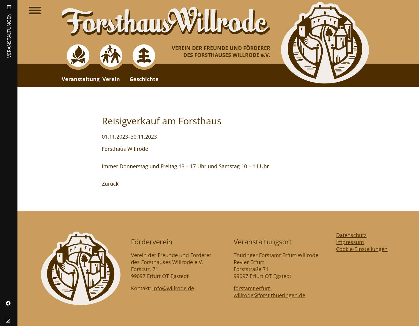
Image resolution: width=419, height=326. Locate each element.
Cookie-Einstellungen (362, 249)
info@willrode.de (173, 288)
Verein (111, 79)
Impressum (350, 242)
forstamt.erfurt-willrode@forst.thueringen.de (269, 292)
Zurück (110, 183)
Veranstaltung (81, 79)
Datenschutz (351, 235)
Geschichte (144, 79)
